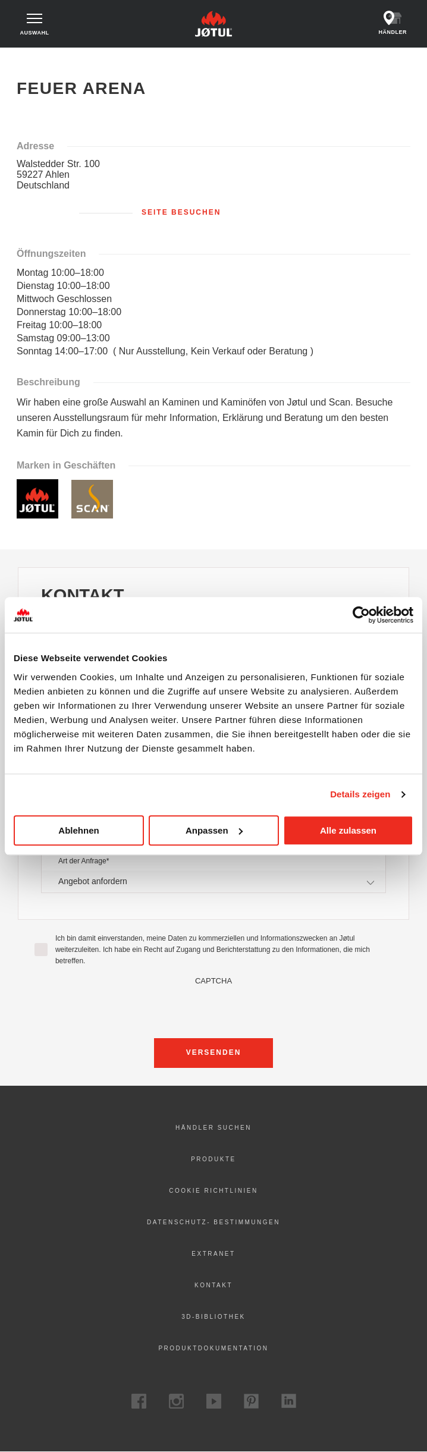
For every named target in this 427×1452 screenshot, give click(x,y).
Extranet (213, 1253)
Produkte (213, 1159)
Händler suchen (213, 1127)
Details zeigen (360, 794)
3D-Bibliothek (213, 1316)
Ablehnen (78, 830)
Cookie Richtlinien (213, 1190)
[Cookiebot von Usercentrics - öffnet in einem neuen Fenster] (361, 615)
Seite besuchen (181, 212)
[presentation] (213, 1008)
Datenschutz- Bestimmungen (213, 1222)
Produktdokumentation (213, 1348)
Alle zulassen (348, 830)
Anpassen (214, 830)
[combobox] (213, 881)
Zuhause (32, 59)
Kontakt (213, 1285)
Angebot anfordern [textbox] (92, 881)
